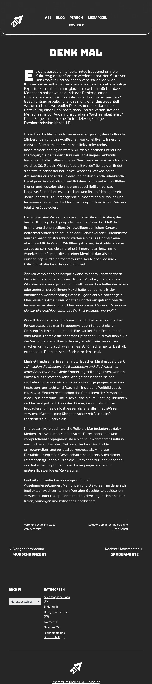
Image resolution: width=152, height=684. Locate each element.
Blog (60, 17)
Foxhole (76, 25)
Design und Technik (56, 612)
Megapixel (97, 17)
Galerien (49, 627)
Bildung (49, 606)
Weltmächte (101, 439)
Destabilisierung (37, 454)
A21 (48, 17)
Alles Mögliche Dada (57, 596)
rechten (74, 191)
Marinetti (31, 361)
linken (93, 191)
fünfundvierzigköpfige (85, 118)
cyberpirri (35, 528)
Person (76, 17)
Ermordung (72, 176)
